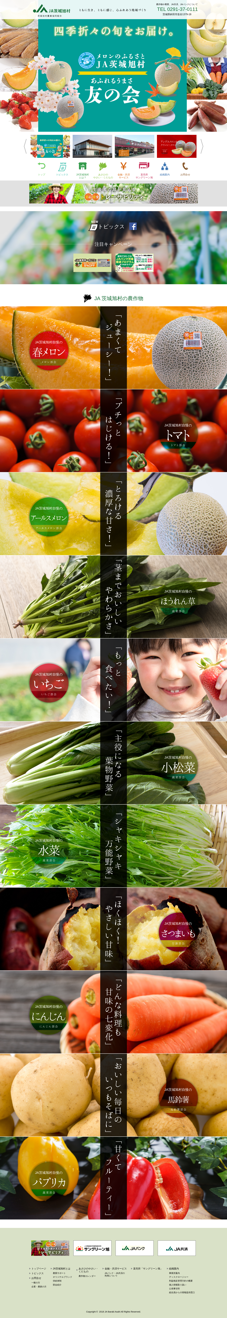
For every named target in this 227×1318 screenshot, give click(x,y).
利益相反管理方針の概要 (181, 1281)
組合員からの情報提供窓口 (182, 1292)
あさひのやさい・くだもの (103, 176)
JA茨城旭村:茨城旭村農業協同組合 (49, 10)
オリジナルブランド (62, 1277)
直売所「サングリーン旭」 (148, 1268)
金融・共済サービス (124, 176)
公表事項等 (174, 1288)
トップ (41, 174)
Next (202, 146)
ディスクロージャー (178, 1277)
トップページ (38, 1268)
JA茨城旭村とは (62, 1268)
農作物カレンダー (87, 1276)
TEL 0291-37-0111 (177, 9)
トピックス (62, 174)
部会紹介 (57, 1285)
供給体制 (57, 1281)
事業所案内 (174, 1273)
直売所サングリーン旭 (144, 176)
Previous (25, 146)
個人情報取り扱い (177, 1285)
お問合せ (185, 174)
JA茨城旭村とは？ (82, 176)
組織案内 (165, 174)
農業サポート (59, 1273)
